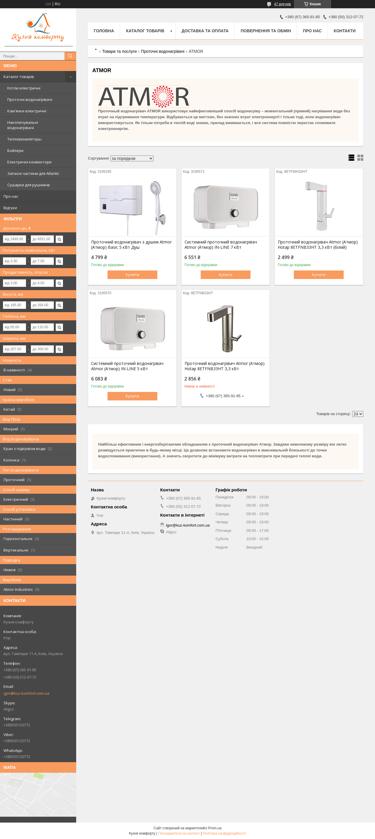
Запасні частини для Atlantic (33, 173)
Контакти (345, 30)
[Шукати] (70, 56)
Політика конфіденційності (224, 833)
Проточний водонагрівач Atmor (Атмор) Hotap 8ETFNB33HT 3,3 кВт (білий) (318, 244)
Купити (132, 274)
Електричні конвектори (29, 162)
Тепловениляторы (24, 139)
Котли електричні (23, 88)
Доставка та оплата (205, 30)
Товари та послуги (119, 51)
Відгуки (10, 207)
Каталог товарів (19, 76)
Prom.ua (214, 828)
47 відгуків (282, 4)
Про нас (11, 196)
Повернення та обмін (266, 30)
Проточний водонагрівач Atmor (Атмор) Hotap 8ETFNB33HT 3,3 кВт (225, 366)
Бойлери (15, 150)
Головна (104, 30)
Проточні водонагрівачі (29, 99)
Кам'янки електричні (26, 111)
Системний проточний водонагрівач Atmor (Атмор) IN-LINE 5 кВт (127, 366)
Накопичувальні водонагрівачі (22, 125)
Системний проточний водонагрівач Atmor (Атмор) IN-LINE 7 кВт (221, 244)
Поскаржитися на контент (179, 833)
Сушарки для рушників (28, 184)
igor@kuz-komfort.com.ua (26, 693)
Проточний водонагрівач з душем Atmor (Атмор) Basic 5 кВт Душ (131, 244)
